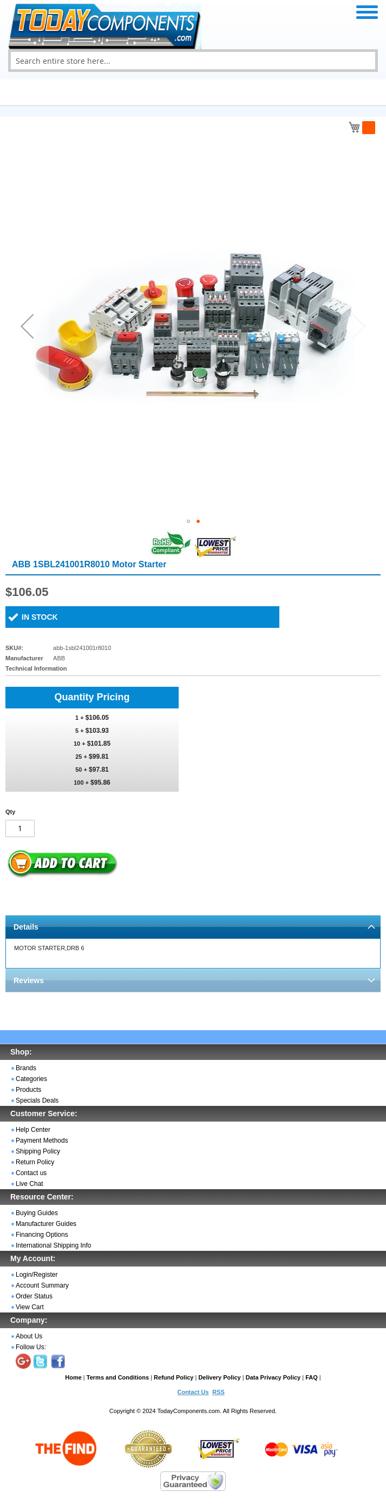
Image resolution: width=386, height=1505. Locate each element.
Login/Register (36, 1274)
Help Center (33, 1129)
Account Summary (42, 1285)
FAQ (311, 1377)
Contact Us (192, 1392)
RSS (218, 1392)
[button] (27, 325)
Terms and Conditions (118, 1377)
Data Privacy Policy (273, 1377)
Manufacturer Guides (46, 1224)
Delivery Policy (219, 1377)
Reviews (29, 980)
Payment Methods (42, 1140)
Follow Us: (31, 1347)
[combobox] (193, 60)
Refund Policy (173, 1377)
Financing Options (42, 1234)
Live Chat (29, 1184)
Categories (31, 1079)
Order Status (34, 1296)
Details (26, 927)
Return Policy (35, 1162)
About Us (29, 1336)
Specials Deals (37, 1100)
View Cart (30, 1307)
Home (73, 1377)
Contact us (31, 1173)
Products (28, 1089)
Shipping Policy (38, 1151)
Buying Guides (37, 1213)
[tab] (193, 926)
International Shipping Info (53, 1245)
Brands (26, 1068)
